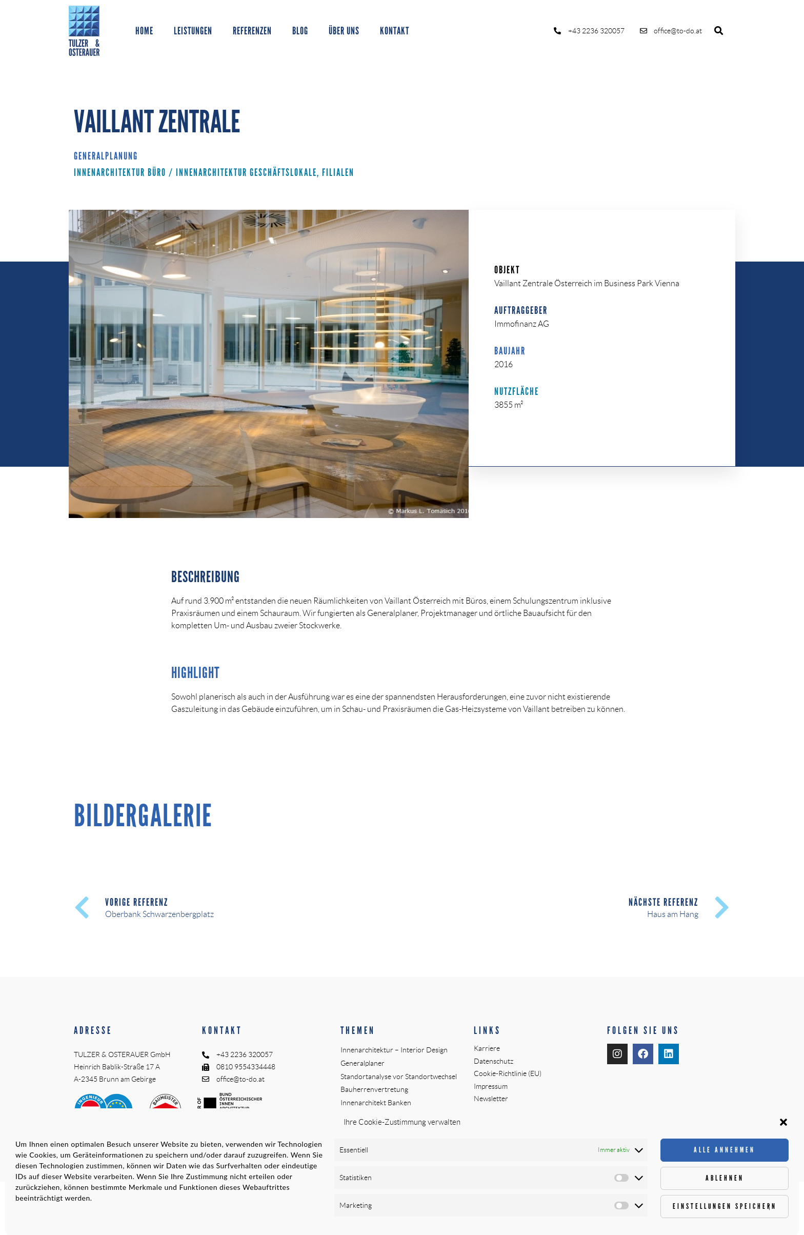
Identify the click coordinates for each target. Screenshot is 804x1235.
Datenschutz (493, 1061)
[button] (719, 31)
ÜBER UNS (344, 31)
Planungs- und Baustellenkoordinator (398, 1129)
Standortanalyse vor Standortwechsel (398, 1076)
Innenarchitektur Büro (120, 172)
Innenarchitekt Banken (375, 1103)
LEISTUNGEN (193, 31)
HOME (144, 31)
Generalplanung (106, 156)
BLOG (300, 31)
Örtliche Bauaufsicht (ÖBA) (382, 1116)
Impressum (491, 1086)
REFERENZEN (252, 31)
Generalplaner (362, 1063)
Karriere (487, 1048)
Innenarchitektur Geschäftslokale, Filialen (265, 172)
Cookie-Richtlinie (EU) (507, 1073)
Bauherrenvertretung (374, 1089)
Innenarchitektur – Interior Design (394, 1050)
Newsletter (491, 1098)
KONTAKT (394, 31)
